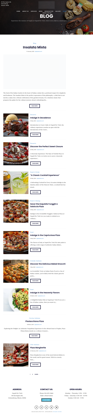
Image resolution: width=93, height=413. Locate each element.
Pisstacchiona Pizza (34, 321)
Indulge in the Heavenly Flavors (45, 292)
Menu (41, 11)
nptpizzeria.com (38, 51)
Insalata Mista (34, 47)
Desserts (33, 114)
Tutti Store (72, 11)
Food (31, 232)
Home (18, 11)
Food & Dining (35, 201)
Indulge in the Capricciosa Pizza (45, 235)
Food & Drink (34, 172)
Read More (35, 106)
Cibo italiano (34, 344)
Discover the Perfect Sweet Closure (46, 146)
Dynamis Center (57, 411)
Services (34, 11)
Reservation (49, 11)
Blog (64, 11)
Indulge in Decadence (40, 117)
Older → (37, 374)
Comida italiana (36, 261)
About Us (25, 11)
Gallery (58, 11)
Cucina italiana (34, 318)
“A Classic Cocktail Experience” (45, 175)
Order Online (47, 13)
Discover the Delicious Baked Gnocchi (48, 264)
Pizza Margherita (38, 347)
